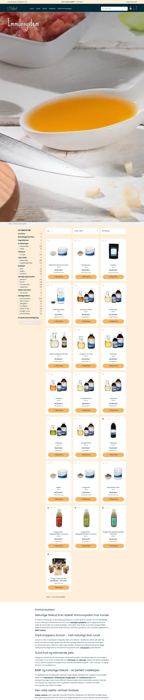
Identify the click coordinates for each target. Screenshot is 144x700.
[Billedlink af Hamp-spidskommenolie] (58, 340)
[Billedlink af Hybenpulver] (86, 251)
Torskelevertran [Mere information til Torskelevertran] (86, 398)
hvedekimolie (59, 678)
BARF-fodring (40, 630)
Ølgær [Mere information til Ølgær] (58, 487)
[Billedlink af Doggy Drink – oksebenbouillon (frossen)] (58, 518)
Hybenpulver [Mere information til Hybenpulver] (86, 265)
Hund (38, 9)
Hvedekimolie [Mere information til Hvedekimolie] (86, 443)
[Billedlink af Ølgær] (58, 473)
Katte (32, 9)
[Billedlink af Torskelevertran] (86, 384)
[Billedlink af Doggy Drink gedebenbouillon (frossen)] (113, 518)
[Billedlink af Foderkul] (113, 251)
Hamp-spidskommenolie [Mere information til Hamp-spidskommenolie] (59, 354)
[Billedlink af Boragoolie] (113, 295)
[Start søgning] (126, 8)
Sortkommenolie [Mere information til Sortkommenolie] (86, 310)
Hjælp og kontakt (131, 2)
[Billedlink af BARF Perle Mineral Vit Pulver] (58, 251)
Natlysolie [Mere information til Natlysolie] (113, 398)
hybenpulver (49, 678)
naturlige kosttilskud (78, 622)
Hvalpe (37, 695)
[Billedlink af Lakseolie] (58, 384)
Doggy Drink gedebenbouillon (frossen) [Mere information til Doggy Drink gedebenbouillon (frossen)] (113, 533)
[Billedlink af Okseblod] (113, 429)
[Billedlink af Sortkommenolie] (86, 295)
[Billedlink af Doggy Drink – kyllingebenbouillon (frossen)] (86, 518)
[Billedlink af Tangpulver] (86, 473)
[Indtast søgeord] (114, 9)
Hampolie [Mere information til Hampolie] (58, 443)
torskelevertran (85, 678)
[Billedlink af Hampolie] (58, 429)
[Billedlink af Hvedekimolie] (86, 429)
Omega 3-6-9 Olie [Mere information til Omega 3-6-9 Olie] (86, 354)
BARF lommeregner (65, 9)
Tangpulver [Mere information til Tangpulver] (86, 487)
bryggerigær (71, 678)
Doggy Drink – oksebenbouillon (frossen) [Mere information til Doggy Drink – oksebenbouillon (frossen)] (58, 533)
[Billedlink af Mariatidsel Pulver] (113, 473)
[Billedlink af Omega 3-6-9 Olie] (86, 340)
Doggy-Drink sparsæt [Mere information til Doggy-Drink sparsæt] (58, 578)
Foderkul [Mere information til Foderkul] (113, 265)
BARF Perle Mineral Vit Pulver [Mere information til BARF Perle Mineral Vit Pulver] (58, 265)
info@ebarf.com (22, 2)
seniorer (44, 695)
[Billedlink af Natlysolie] (113, 384)
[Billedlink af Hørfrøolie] (113, 340)
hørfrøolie (72, 660)
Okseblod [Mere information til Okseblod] (113, 443)
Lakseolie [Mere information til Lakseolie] (58, 398)
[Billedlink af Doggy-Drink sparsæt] (58, 564)
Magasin (52, 9)
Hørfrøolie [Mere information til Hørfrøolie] (113, 354)
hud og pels (84, 648)
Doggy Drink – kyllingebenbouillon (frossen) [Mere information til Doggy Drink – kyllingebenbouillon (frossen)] (86, 533)
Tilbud (44, 9)
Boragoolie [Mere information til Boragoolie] (113, 310)
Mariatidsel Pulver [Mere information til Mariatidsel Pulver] (113, 487)
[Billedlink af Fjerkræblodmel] (58, 295)
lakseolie (82, 660)
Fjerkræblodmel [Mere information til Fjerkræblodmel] (58, 310)
